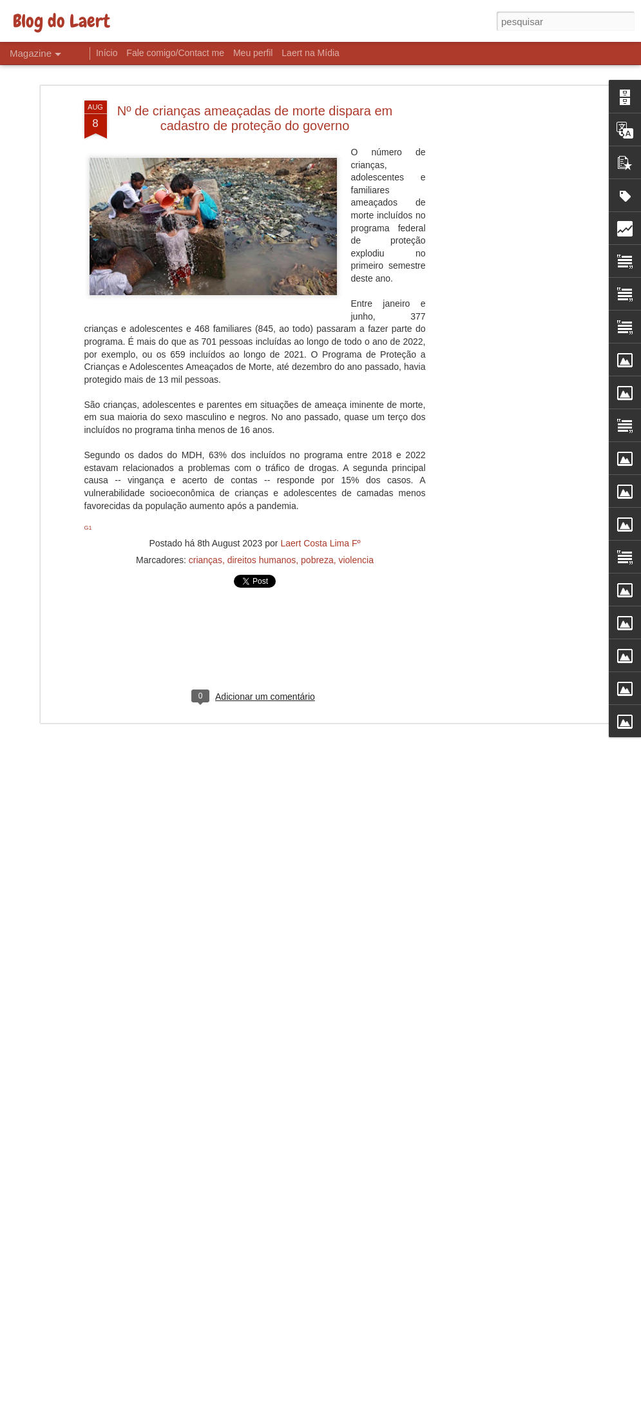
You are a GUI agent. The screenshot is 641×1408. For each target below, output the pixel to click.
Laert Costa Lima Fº (320, 531)
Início (106, 53)
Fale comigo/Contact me (175, 53)
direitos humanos (261, 548)
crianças (205, 548)
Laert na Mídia (311, 53)
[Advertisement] (496, 290)
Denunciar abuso (414, 1401)
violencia (355, 548)
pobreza (317, 548)
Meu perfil (253, 53)
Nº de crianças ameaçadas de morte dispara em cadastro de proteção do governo (255, 105)
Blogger (372, 1401)
